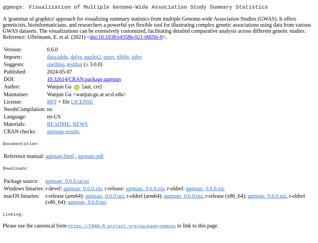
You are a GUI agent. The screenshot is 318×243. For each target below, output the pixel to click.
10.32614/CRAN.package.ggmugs (84, 80)
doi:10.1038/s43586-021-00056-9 (126, 38)
